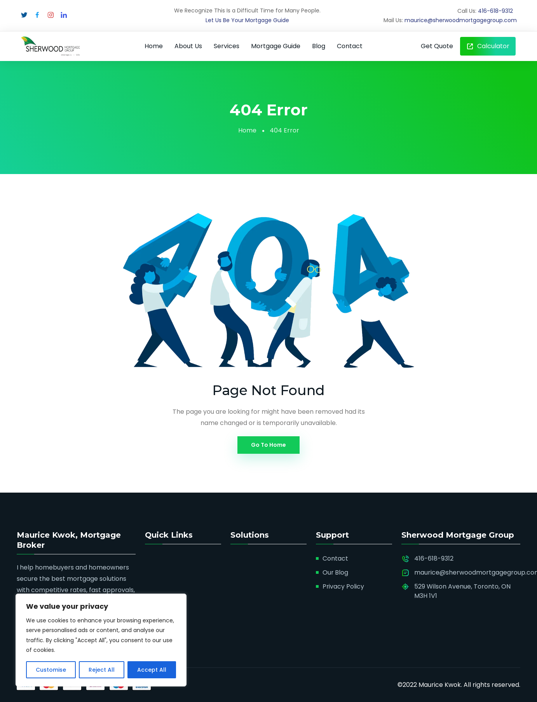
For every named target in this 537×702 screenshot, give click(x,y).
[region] (101, 640)
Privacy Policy (343, 586)
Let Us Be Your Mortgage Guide (247, 20)
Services (226, 46)
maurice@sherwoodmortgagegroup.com (460, 20)
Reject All (102, 670)
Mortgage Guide (275, 46)
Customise (51, 670)
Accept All (151, 670)
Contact (350, 46)
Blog (318, 46)
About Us (188, 46)
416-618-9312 (495, 11)
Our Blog (336, 572)
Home (154, 46)
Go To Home (268, 445)
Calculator (487, 46)
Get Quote (437, 46)
